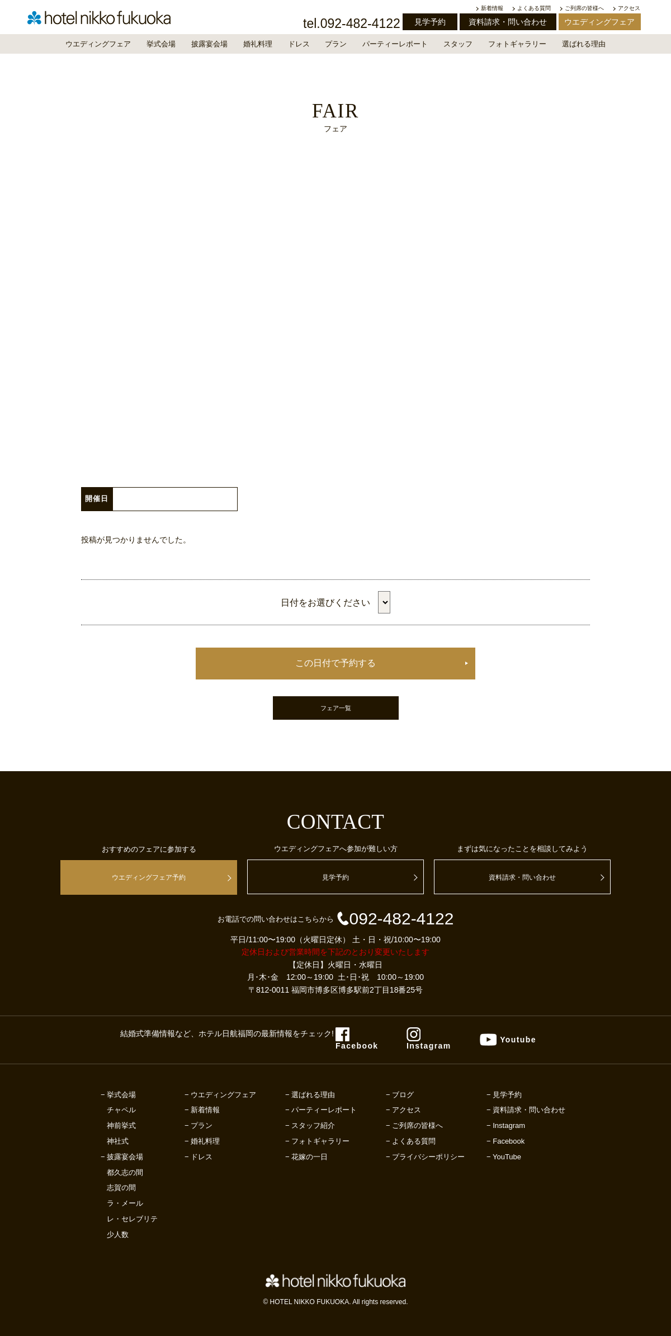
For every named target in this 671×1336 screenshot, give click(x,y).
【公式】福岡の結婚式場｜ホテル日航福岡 (109, 21)
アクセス (629, 8)
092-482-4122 (395, 918)
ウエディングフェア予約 (149, 877)
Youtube (518, 1039)
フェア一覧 (335, 708)
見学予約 (430, 21)
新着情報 (492, 8)
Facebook (508, 1141)
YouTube (507, 1157)
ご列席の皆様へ (584, 8)
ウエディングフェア (599, 21)
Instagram (509, 1125)
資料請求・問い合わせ (508, 21)
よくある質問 (534, 8)
